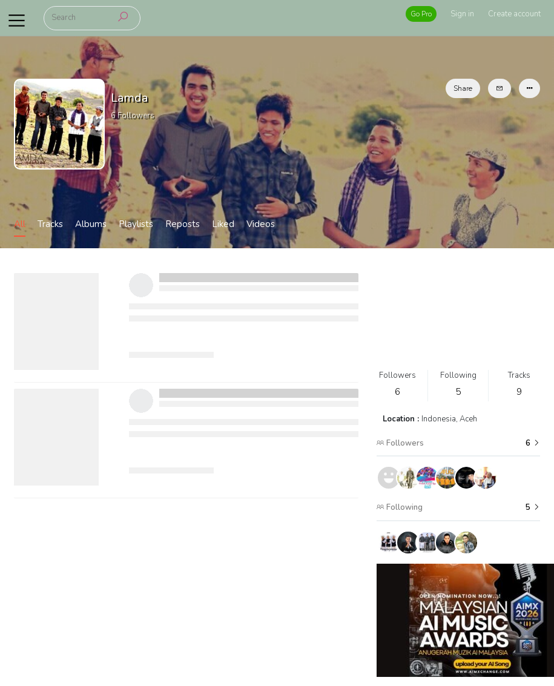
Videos (260, 224)
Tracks (50, 224)
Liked (223, 224)
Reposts (182, 224)
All (19, 224)
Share (462, 88)
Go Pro (421, 14)
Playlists (136, 224)
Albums (91, 224)
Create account (514, 13)
